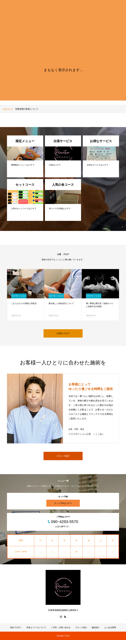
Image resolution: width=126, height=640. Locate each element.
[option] (63, 109)
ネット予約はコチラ (63, 503)
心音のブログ (63, 333)
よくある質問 (110, 627)
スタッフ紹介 (63, 456)
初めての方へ (16, 627)
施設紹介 (95, 627)
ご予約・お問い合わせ (60, 627)
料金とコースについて (36, 627)
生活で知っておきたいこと (18, 296)
